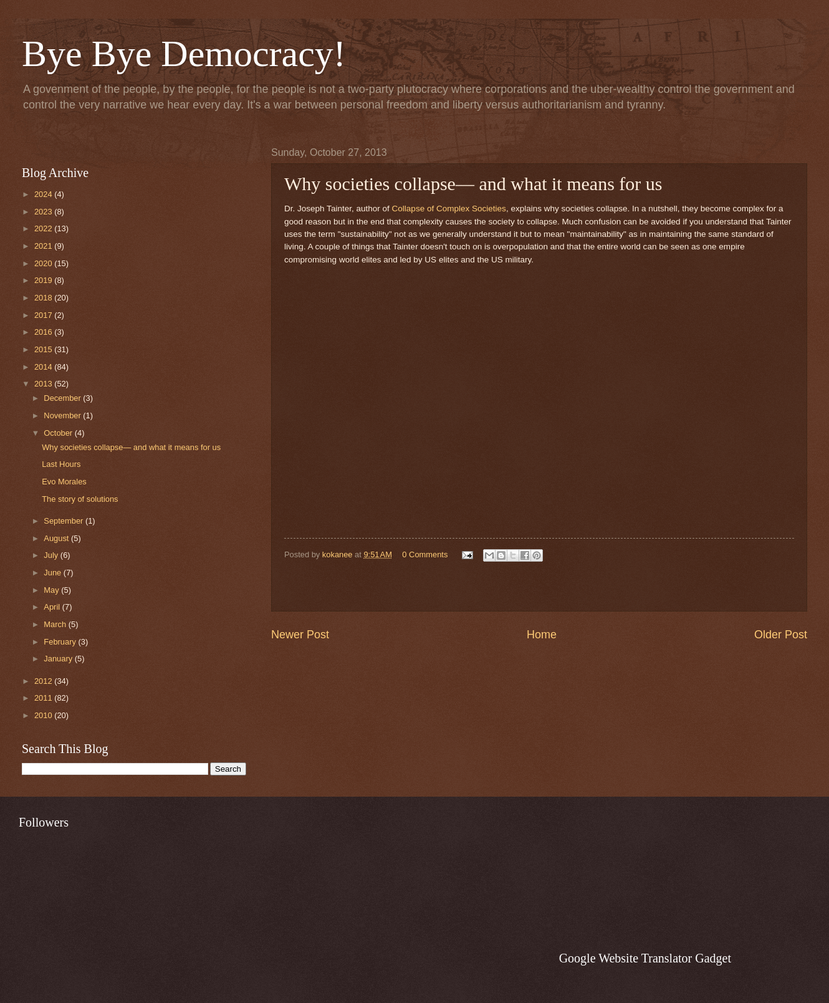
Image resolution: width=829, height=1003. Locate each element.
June (54, 572)
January (59, 658)
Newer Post (300, 634)
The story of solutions (80, 499)
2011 (44, 698)
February (61, 641)
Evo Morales (64, 481)
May (52, 590)
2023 (44, 211)
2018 (44, 297)
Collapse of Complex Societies (449, 208)
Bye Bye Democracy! (184, 53)
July (52, 555)
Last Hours (61, 464)
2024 (44, 194)
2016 (44, 332)
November (63, 415)
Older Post (780, 634)
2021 (44, 246)
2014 (44, 367)
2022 (44, 228)
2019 (44, 280)
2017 (44, 315)
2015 (44, 349)
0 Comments (425, 554)
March (56, 624)
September (64, 520)
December (63, 398)
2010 (44, 715)
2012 (44, 681)
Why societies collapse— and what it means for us (131, 447)
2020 (44, 263)
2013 (44, 383)
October (59, 433)
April (53, 607)
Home (542, 634)
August (57, 538)
